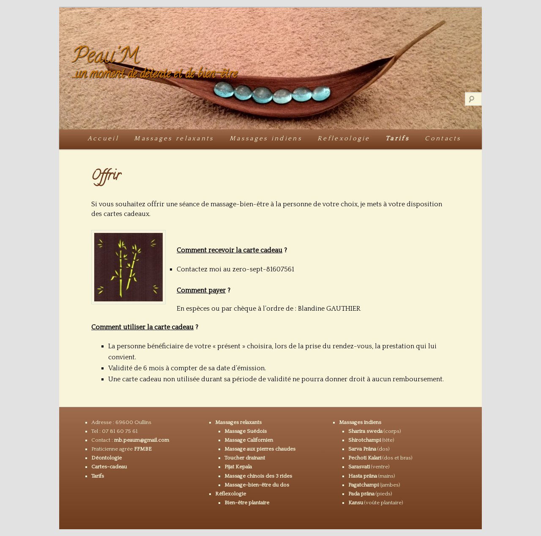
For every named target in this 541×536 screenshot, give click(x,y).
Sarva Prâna (362, 449)
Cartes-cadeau (109, 467)
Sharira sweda (365, 431)
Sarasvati (359, 467)
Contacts (443, 138)
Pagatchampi (363, 485)
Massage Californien (248, 440)
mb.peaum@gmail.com (141, 440)
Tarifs (397, 138)
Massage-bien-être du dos (256, 485)
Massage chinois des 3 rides (258, 476)
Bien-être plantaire (246, 503)
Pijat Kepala (238, 467)
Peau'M (105, 58)
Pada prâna (361, 494)
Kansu (355, 503)
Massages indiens (266, 138)
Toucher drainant (244, 458)
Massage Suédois (245, 431)
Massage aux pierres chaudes (259, 449)
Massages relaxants (174, 138)
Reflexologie (343, 138)
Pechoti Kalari (364, 458)
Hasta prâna (362, 476)
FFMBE (143, 449)
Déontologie (106, 458)
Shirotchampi (364, 440)
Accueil (103, 138)
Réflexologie (230, 494)
